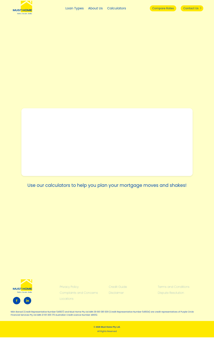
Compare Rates (157, 8)
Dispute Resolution (171, 292)
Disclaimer (116, 292)
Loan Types (66, 8)
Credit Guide (118, 286)
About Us (87, 8)
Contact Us (191, 8)
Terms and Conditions (173, 286)
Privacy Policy (69, 286)
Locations (66, 298)
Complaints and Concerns (79, 292)
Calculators (108, 8)
